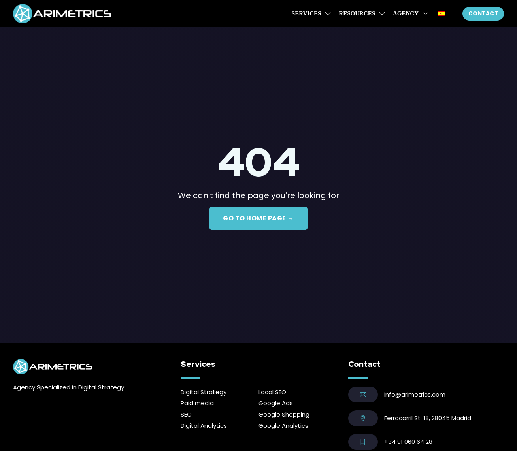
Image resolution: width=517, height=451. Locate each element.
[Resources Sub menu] (382, 14)
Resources (357, 13)
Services (306, 13)
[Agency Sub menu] (425, 14)
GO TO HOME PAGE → (258, 218)
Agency (406, 13)
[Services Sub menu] (328, 14)
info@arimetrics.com (414, 394)
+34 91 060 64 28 (408, 442)
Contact (483, 13)
